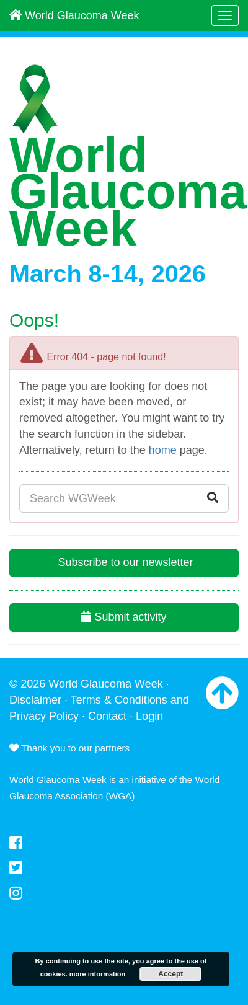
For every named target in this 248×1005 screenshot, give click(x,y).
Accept (170, 974)
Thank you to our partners (69, 748)
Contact (107, 716)
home (163, 450)
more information (97, 974)
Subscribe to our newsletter (124, 562)
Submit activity (123, 617)
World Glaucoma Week (74, 15)
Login (149, 716)
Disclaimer (35, 700)
